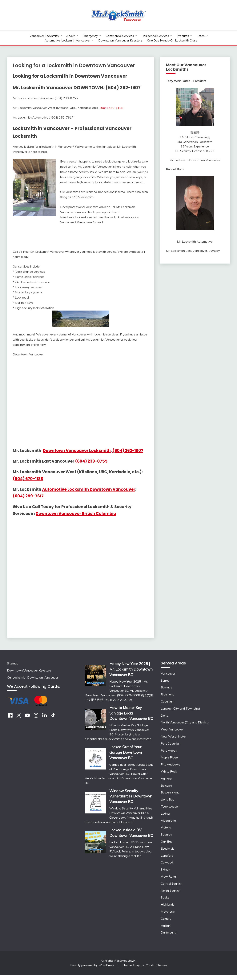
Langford (167, 855)
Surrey (165, 680)
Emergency (90, 36)
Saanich (166, 834)
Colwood (167, 862)
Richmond (167, 694)
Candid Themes (156, 965)
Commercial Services (120, 36)
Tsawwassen (170, 806)
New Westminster (173, 736)
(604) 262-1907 (127, 450)
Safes (201, 36)
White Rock (169, 771)
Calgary (166, 918)
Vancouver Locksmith (44, 36)
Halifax (166, 925)
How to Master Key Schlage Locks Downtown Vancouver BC (131, 713)
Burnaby (166, 687)
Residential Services (155, 36)
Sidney (165, 869)
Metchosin (168, 911)
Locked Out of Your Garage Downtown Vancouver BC (125, 752)
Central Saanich (171, 883)
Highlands (167, 904)
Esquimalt (167, 848)
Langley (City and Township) (180, 708)
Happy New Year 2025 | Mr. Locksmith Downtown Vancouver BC (131, 669)
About (70, 36)
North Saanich (170, 890)
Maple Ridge (169, 757)
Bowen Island (170, 792)
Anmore (166, 778)
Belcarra (166, 785)
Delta (164, 715)
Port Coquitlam (171, 743)
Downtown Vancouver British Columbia (76, 513)
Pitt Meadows (170, 764)
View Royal (168, 876)
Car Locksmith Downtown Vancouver (32, 677)
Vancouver (168, 673)
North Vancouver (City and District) (185, 722)
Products (183, 36)
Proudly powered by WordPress (92, 965)
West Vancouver (172, 729)
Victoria (166, 827)
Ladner (165, 813)
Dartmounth (169, 932)
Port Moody (169, 750)
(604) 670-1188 (111, 108)
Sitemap (12, 663)
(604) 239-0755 (91, 461)
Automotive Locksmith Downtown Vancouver (88, 489)
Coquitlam (167, 701)
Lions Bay (167, 799)
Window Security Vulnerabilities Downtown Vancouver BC (130, 796)
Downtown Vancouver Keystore (120, 40)
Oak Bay (167, 841)
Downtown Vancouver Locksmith (77, 450)
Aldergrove (168, 820)
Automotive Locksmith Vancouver (67, 40)
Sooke (165, 897)
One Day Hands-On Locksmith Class (172, 40)
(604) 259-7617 (28, 496)
